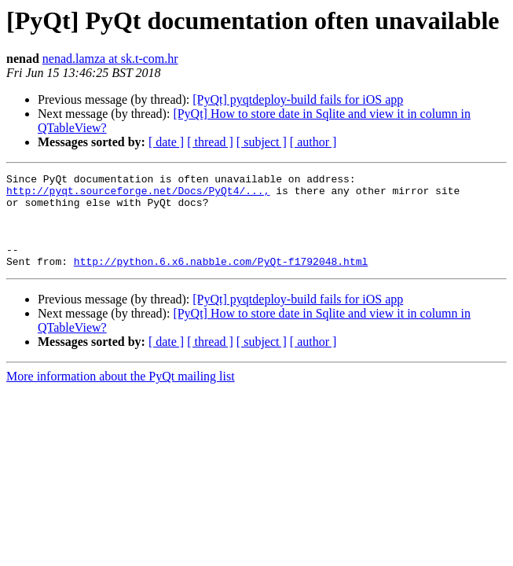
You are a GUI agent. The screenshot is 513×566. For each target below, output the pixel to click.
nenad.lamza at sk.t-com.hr (110, 58)
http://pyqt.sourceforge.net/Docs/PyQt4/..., (137, 195)
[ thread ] (210, 142)
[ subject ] (261, 142)
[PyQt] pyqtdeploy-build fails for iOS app (297, 99)
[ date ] (166, 142)
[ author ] (313, 142)
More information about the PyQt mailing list (120, 395)
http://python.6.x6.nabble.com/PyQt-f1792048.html (221, 280)
